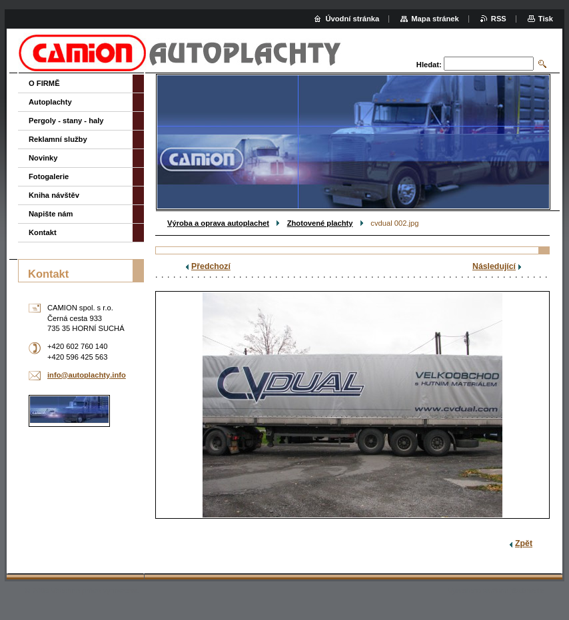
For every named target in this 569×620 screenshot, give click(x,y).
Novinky (43, 158)
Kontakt (43, 232)
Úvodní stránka (352, 19)
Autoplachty (50, 102)
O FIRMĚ (44, 83)
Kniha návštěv (54, 195)
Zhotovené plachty (320, 223)
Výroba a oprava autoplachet (218, 223)
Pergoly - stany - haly (66, 121)
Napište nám (51, 214)
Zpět (523, 543)
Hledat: (429, 65)
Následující (494, 266)
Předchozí (211, 266)
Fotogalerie (49, 176)
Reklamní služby (58, 139)
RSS (498, 19)
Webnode (527, 591)
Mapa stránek (435, 19)
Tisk (545, 19)
